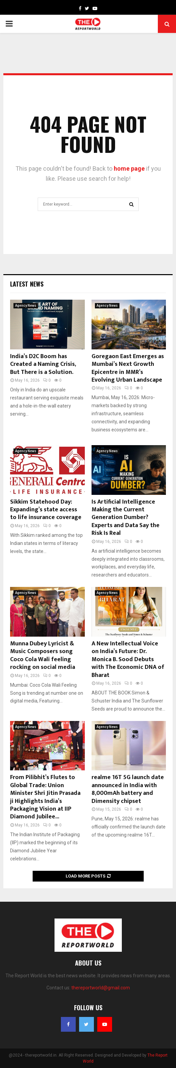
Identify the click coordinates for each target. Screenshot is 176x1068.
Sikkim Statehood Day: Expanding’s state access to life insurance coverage (45, 510)
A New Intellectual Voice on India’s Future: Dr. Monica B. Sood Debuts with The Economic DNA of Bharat (128, 659)
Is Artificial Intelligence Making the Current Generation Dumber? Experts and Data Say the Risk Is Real (126, 518)
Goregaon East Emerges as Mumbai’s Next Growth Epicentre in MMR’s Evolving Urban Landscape (128, 368)
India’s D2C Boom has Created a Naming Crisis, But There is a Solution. (43, 364)
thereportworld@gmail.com (100, 987)
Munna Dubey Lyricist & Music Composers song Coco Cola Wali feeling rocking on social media (42, 655)
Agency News (25, 305)
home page (129, 168)
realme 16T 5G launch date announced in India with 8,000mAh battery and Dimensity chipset (128, 789)
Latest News (26, 284)
